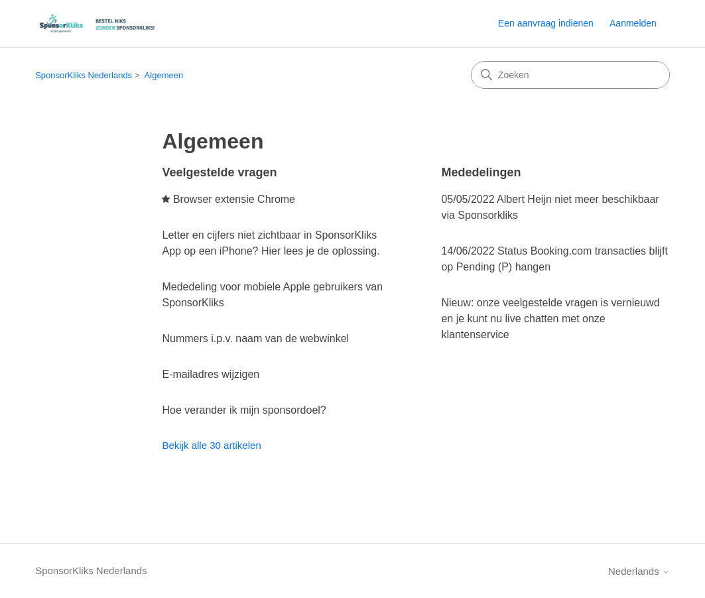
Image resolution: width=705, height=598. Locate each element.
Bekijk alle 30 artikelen (211, 445)
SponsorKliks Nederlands (83, 75)
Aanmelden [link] (633, 23)
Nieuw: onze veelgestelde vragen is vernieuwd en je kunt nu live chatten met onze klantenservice (550, 318)
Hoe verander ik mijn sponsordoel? (244, 410)
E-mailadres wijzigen (210, 374)
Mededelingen (481, 172)
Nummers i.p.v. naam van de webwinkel (255, 338)
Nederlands (639, 571)
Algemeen (164, 75)
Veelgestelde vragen (219, 172)
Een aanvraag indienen (546, 23)
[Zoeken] (570, 75)
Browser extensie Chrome (234, 199)
